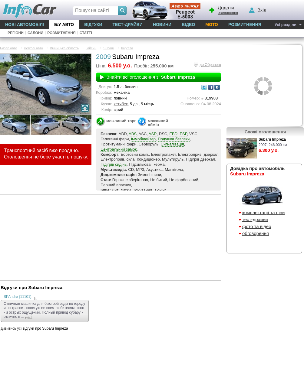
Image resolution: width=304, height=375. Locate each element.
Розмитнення (244, 24)
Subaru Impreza (272, 139)
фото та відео (256, 226)
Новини (162, 24)
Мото (211, 24)
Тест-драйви (127, 24)
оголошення (223, 9)
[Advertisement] (110, 237)
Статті (86, 33)
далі (28, 317)
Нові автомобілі (24, 24)
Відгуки (93, 24)
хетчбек (121, 104)
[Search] (122, 10)
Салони (35, 33)
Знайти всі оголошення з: (151, 77)
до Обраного (210, 65)
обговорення (255, 233)
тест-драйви (255, 219)
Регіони (16, 33)
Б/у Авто (64, 24)
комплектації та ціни (263, 212)
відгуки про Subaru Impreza (45, 328)
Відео (188, 24)
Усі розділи (285, 24)
